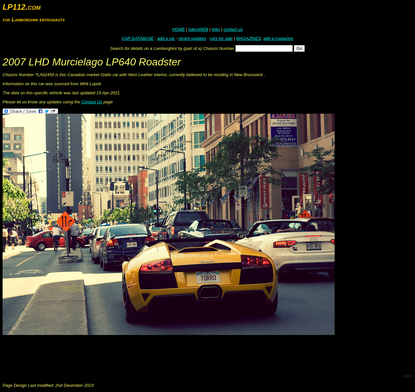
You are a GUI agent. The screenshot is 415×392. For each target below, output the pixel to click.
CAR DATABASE (138, 38)
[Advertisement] (121, 353)
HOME (178, 29)
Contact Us (91, 101)
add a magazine (278, 38)
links (216, 29)
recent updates (192, 38)
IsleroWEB (198, 29)
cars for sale (221, 38)
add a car (166, 38)
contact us (233, 29)
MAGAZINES (248, 38)
